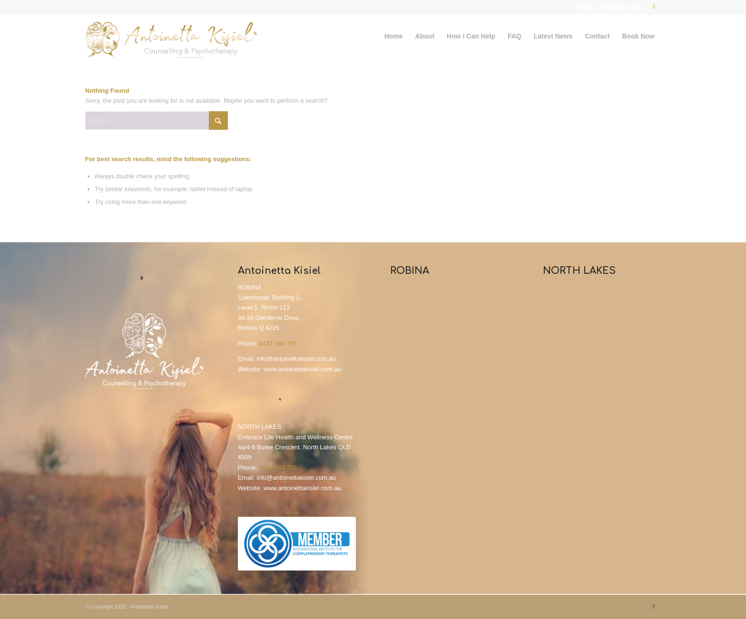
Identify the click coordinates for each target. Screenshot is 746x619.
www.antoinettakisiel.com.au (302, 369)
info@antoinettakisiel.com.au (295, 358)
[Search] (156, 120)
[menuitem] (393, 36)
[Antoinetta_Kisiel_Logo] (171, 36)
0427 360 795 (278, 343)
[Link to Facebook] (654, 7)
